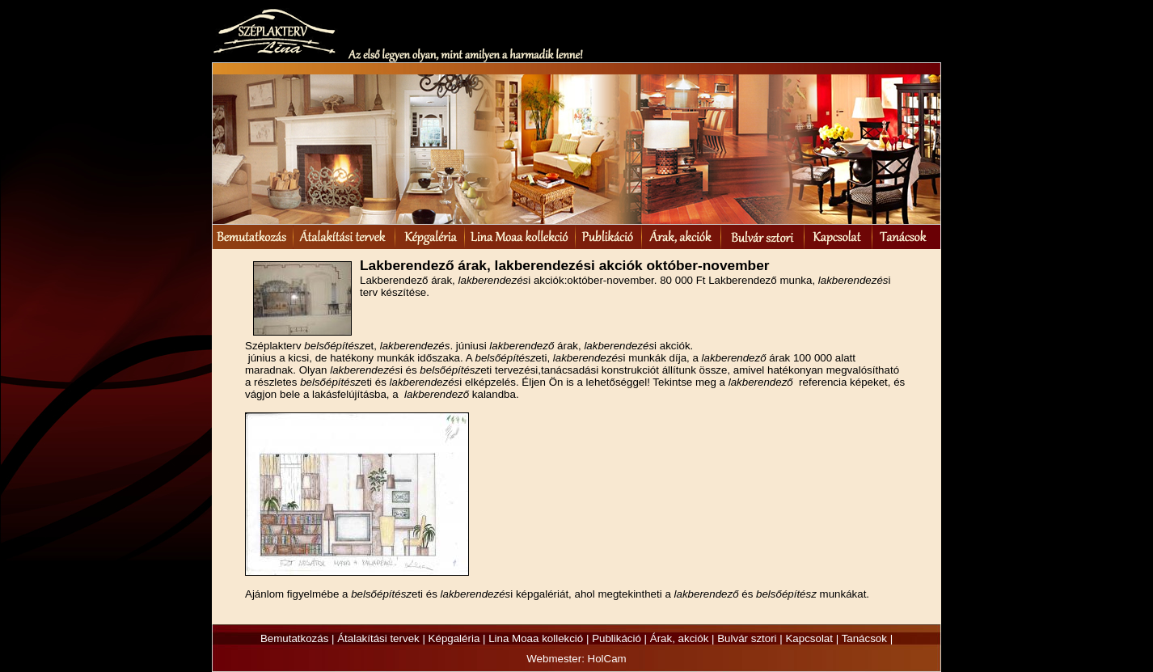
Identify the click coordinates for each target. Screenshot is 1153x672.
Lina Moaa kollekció (535, 638)
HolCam (607, 659)
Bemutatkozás (294, 638)
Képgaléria (454, 638)
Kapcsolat (809, 638)
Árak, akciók (679, 638)
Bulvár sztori (746, 638)
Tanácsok (864, 638)
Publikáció (616, 638)
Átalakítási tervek (378, 638)
